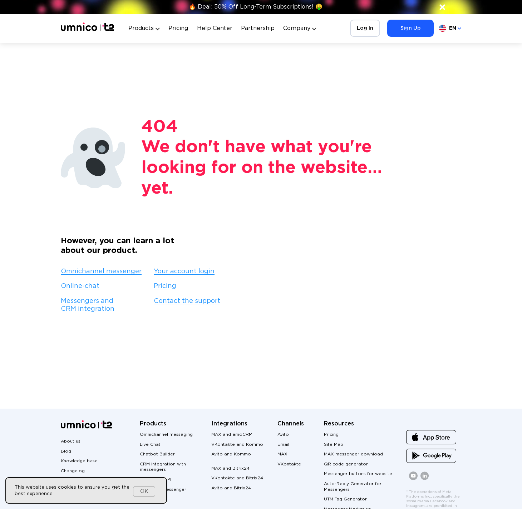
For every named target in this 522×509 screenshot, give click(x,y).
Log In (365, 28)
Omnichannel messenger (101, 271)
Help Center (214, 28)
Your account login (184, 271)
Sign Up (410, 28)
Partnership (258, 28)
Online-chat (80, 286)
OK (144, 491)
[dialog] (86, 490)
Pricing (178, 28)
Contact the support (187, 301)
